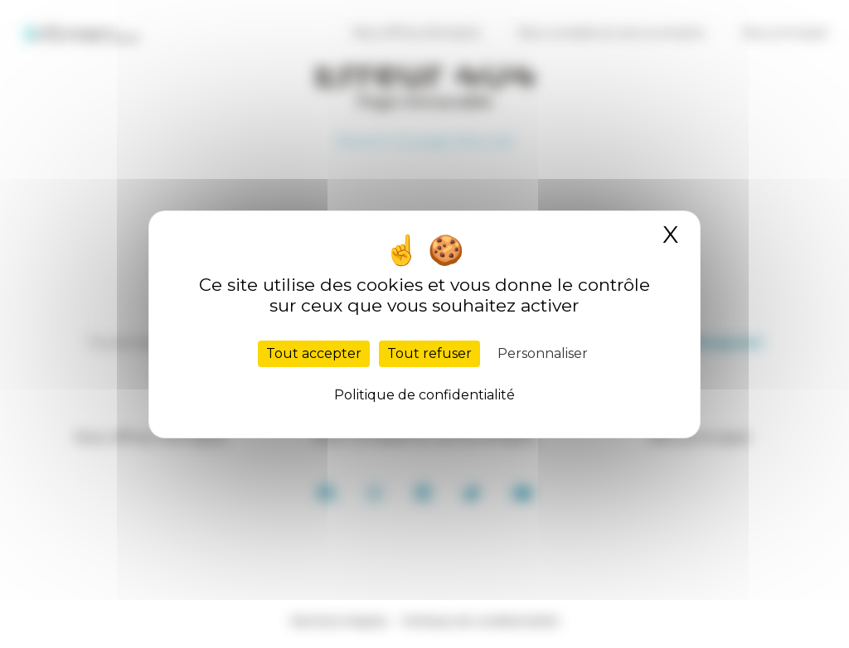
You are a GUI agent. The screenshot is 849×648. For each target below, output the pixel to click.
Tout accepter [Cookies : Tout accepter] (313, 353)
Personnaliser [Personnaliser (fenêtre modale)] (542, 353)
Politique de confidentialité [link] (424, 395)
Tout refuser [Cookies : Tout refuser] (429, 353)
